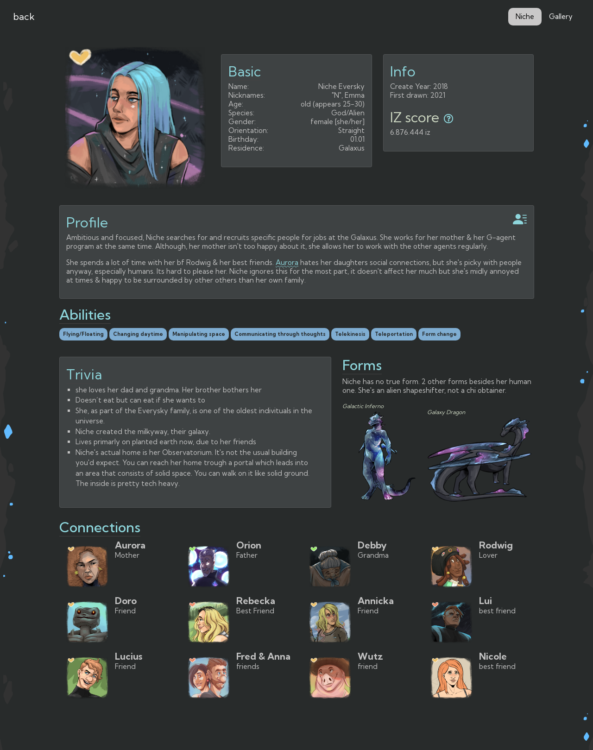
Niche (525, 16)
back (24, 16)
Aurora (287, 262)
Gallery (561, 16)
